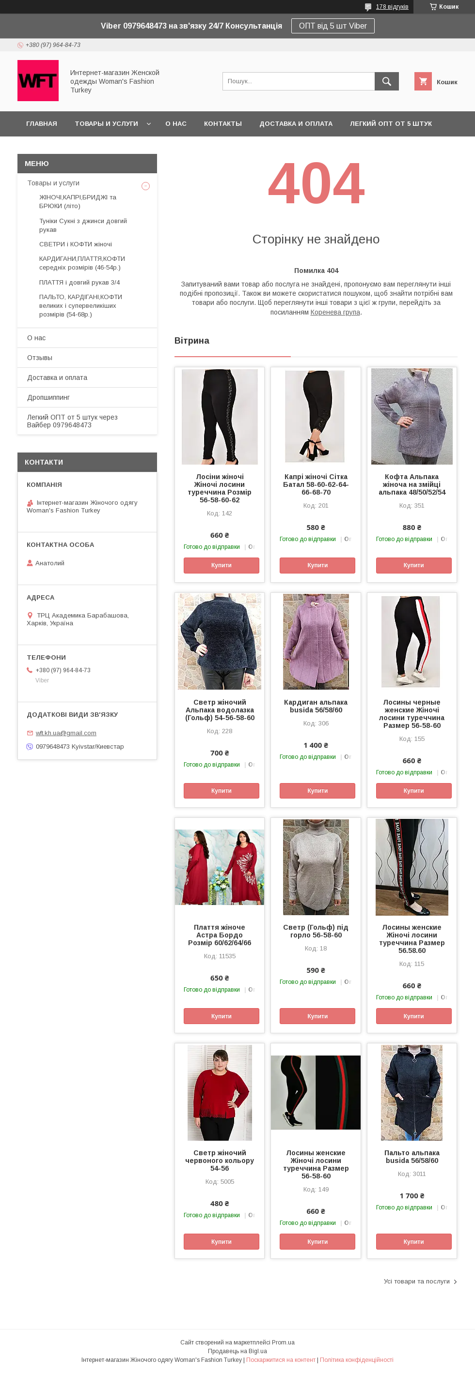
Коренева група (335, 312)
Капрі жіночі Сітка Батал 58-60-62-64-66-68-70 (316, 484)
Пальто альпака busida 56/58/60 (412, 1156)
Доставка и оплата (295, 123)
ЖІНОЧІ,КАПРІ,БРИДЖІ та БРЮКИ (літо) (77, 202)
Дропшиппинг (48, 397)
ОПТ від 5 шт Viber (333, 26)
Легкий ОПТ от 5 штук (391, 123)
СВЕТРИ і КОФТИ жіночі (75, 244)
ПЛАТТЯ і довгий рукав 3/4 (79, 282)
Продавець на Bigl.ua (237, 1351)
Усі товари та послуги (417, 1281)
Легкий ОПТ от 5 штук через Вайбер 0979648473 (72, 421)
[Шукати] (387, 81)
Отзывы (39, 358)
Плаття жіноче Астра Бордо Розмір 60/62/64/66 (219, 935)
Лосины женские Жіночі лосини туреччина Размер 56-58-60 (316, 1164)
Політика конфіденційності (357, 1360)
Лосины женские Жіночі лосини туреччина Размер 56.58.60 (412, 938)
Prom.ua (283, 1342)
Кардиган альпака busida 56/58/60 (316, 706)
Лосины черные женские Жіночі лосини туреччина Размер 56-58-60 (411, 713)
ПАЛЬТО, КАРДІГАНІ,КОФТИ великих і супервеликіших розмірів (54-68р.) (80, 305)
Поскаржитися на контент (281, 1360)
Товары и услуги (106, 123)
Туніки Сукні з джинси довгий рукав (83, 225)
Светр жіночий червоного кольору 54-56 (219, 1160)
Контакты (223, 123)
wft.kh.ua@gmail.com (66, 733)
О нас (176, 123)
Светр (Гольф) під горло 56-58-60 (315, 931)
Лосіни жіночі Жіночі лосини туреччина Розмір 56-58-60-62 (220, 488)
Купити (221, 565)
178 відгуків (392, 6)
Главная (41, 123)
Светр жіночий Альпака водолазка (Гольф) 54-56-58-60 (219, 710)
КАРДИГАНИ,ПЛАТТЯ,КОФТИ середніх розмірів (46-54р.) (82, 263)
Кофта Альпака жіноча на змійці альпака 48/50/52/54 (412, 484)
